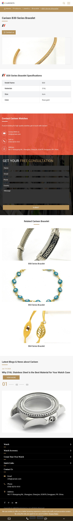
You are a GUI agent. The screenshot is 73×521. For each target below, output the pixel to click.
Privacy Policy (53, 514)
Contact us (8, 32)
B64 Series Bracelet (36, 346)
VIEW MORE (11, 377)
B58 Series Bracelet (36, 264)
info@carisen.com (14, 134)
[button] (8, 384)
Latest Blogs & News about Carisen (20, 362)
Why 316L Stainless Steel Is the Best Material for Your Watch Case (36, 372)
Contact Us (8, 469)
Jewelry (26, 9)
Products (17, 9)
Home (8, 9)
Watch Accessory (11, 451)
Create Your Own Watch (14, 457)
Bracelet (35, 9)
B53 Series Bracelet (36, 305)
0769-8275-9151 (13, 487)
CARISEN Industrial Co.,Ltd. (24, 508)
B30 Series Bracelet (49, 9)
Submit (36, 207)
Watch (6, 444)
